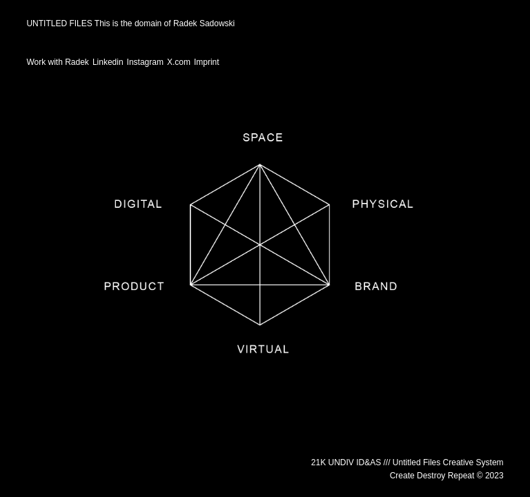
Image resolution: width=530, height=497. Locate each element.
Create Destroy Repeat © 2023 (447, 475)
